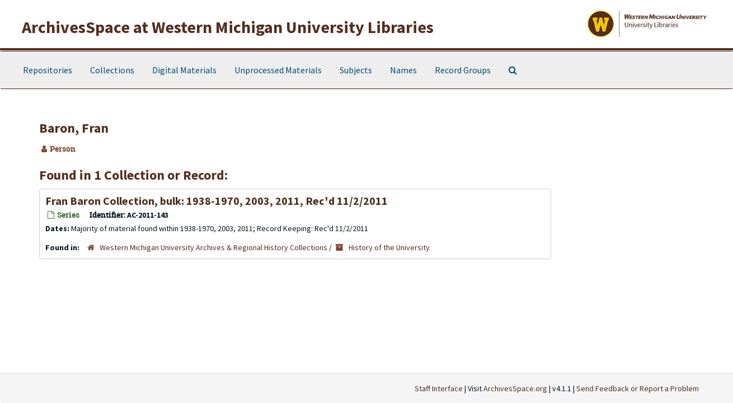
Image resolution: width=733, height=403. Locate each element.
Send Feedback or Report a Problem (637, 388)
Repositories (47, 70)
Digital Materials (184, 70)
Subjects (356, 70)
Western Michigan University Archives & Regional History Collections (213, 247)
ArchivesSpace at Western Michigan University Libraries (228, 27)
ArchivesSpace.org (515, 388)
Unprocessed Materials (278, 70)
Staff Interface (439, 388)
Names (403, 70)
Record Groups (463, 70)
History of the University (389, 247)
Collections (112, 70)
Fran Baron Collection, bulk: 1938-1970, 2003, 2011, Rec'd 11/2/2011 (216, 201)
